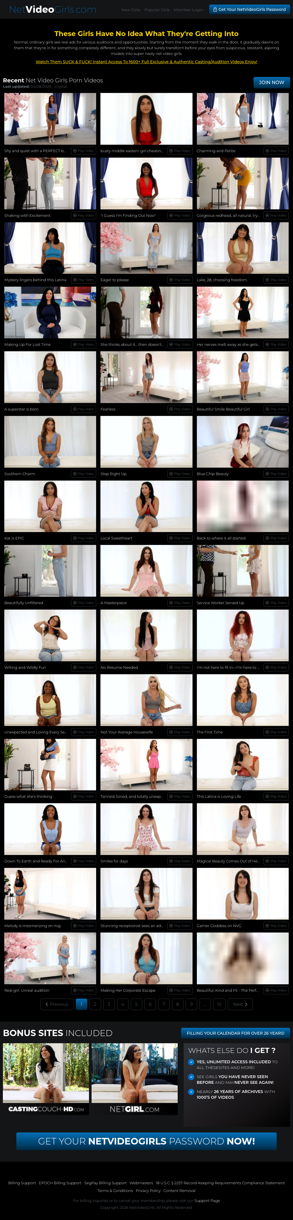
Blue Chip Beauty (213, 473)
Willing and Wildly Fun (25, 667)
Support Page (207, 1200)
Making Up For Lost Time (27, 344)
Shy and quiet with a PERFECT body (37, 150)
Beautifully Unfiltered (23, 602)
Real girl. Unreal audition (26, 990)
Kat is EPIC (14, 538)
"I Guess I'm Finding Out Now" (128, 215)
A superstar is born (21, 409)
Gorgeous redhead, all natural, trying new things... (242, 215)
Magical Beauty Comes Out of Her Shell (233, 861)
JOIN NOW (271, 82)
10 (219, 1004)
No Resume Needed (119, 667)
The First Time (210, 732)
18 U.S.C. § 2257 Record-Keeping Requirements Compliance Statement (220, 1183)
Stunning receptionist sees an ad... (131, 925)
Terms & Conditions (115, 1190)
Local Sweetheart (116, 538)
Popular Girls (156, 9)
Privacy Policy (148, 1190)
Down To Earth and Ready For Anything (40, 861)
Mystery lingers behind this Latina (35, 279)
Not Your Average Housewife (126, 732)
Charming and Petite (216, 150)
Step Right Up (113, 473)
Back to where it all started (221, 538)
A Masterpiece (113, 602)
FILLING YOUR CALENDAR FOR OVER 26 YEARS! (235, 1033)
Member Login (188, 9)
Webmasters (141, 1183)
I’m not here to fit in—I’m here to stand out (236, 667)
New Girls (130, 9)
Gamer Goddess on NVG (219, 925)
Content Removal (179, 1190)
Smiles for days (114, 861)
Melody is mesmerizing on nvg (32, 925)
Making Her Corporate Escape (127, 990)
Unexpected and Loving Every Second (39, 732)
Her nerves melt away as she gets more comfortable (244, 344)
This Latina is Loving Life (219, 796)
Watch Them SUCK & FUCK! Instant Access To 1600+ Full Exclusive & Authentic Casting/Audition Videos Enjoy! (147, 61)
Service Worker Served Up (220, 602)
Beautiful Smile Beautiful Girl (223, 409)
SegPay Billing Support (105, 1183)
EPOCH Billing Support (60, 1183)
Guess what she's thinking (28, 796)
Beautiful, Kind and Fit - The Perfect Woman (237, 990)
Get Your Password (146, 1141)
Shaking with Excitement (27, 215)
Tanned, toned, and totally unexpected (135, 796)
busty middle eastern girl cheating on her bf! (141, 150)
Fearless (107, 409)
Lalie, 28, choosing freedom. (222, 279)
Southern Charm (19, 473)
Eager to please (114, 279)
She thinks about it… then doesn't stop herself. (142, 344)
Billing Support (22, 1183)
